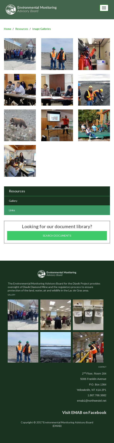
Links (12, 210)
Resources (21, 28)
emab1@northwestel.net (91, 400)
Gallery (13, 200)
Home (7, 28)
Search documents (57, 235)
